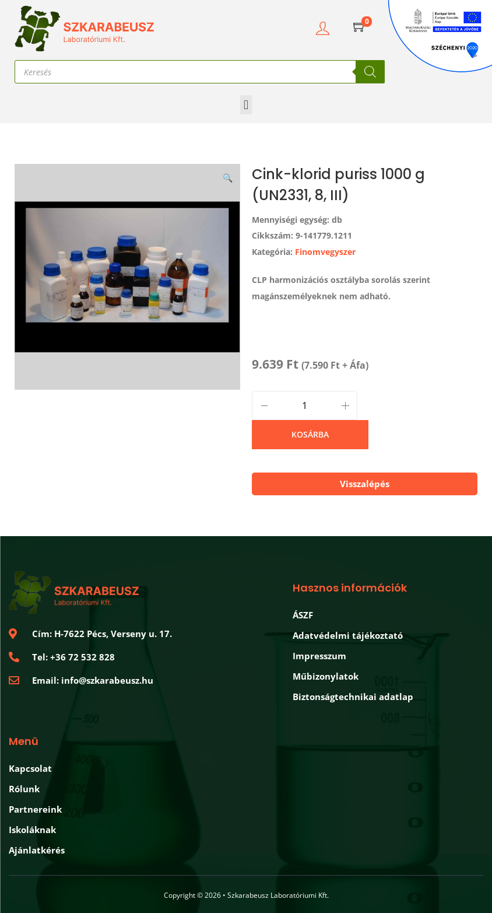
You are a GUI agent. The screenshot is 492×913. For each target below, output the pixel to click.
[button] (245, 104)
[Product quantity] (304, 405)
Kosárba (310, 434)
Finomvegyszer (325, 251)
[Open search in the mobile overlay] (200, 71)
